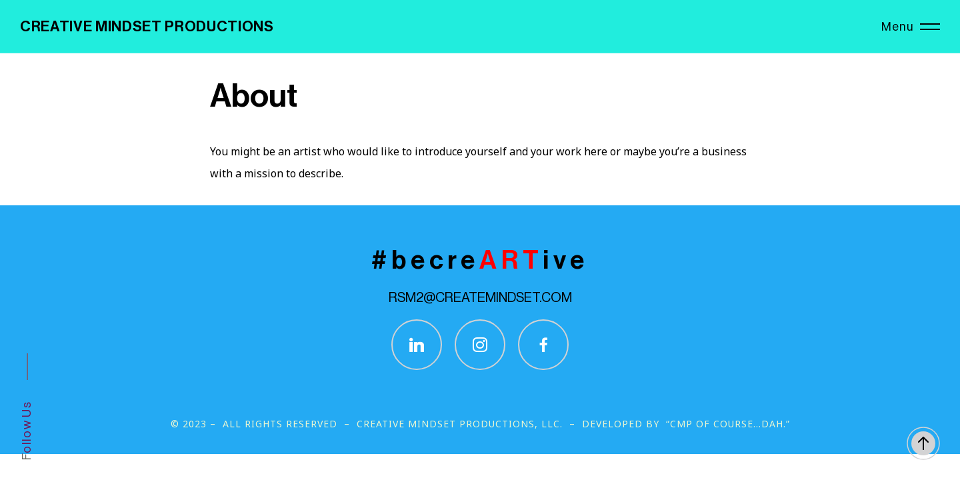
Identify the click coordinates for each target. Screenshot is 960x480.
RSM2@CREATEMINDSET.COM (480, 298)
